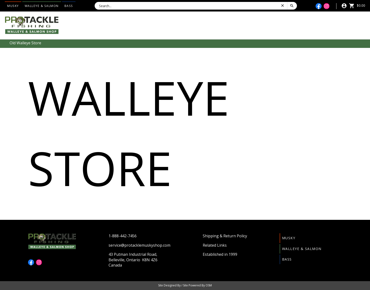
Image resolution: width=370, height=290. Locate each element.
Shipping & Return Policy (225, 236)
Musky (13, 6)
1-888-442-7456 (123, 236)
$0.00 (357, 5)
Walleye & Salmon (42, 6)
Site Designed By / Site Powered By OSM (185, 285)
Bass (68, 6)
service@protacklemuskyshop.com (139, 245)
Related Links (215, 245)
